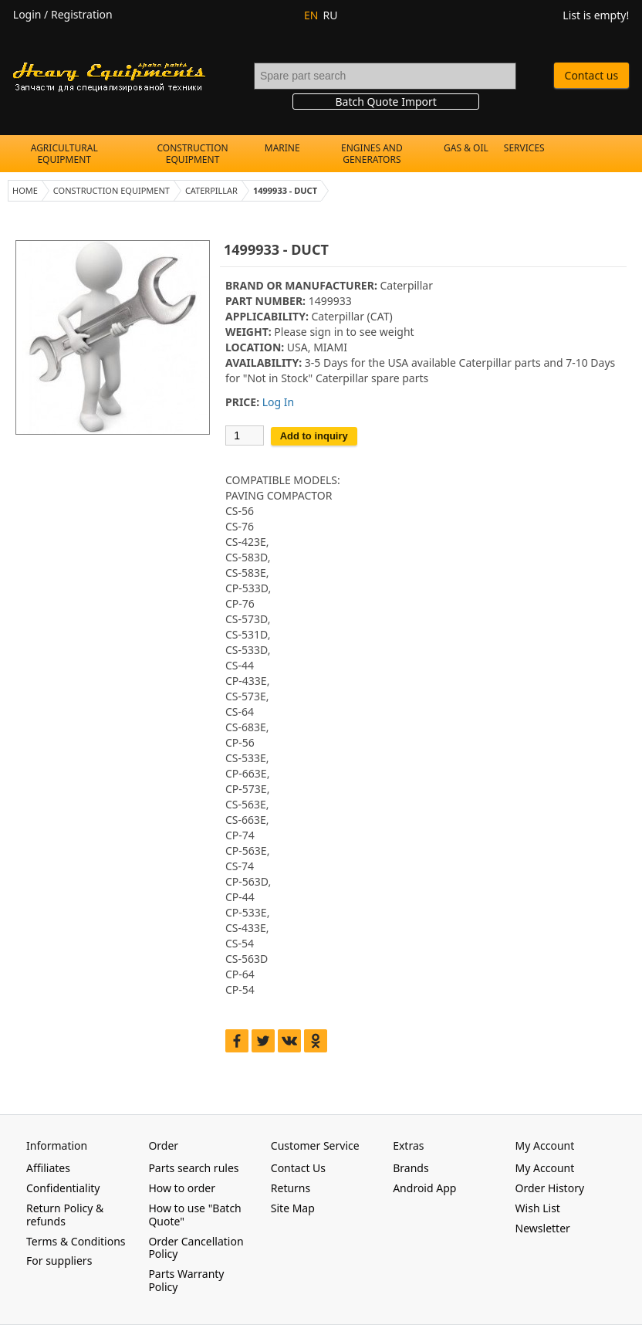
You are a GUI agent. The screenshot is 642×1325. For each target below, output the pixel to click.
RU (330, 15)
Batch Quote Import (385, 101)
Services (524, 147)
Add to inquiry (314, 436)
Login (27, 14)
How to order (181, 1188)
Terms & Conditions (76, 1241)
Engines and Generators (372, 153)
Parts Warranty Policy (186, 1280)
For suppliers (59, 1260)
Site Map (293, 1208)
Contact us (592, 75)
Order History (550, 1188)
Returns (290, 1188)
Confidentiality (63, 1188)
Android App (424, 1188)
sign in (326, 331)
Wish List (537, 1208)
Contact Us (298, 1168)
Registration (82, 14)
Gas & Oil (466, 147)
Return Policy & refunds (64, 1214)
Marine (282, 147)
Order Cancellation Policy (195, 1248)
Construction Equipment (192, 153)
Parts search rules (193, 1168)
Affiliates (48, 1168)
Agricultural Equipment (64, 153)
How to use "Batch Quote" (194, 1214)
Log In (278, 402)
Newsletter (542, 1228)
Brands (410, 1168)
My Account (545, 1168)
